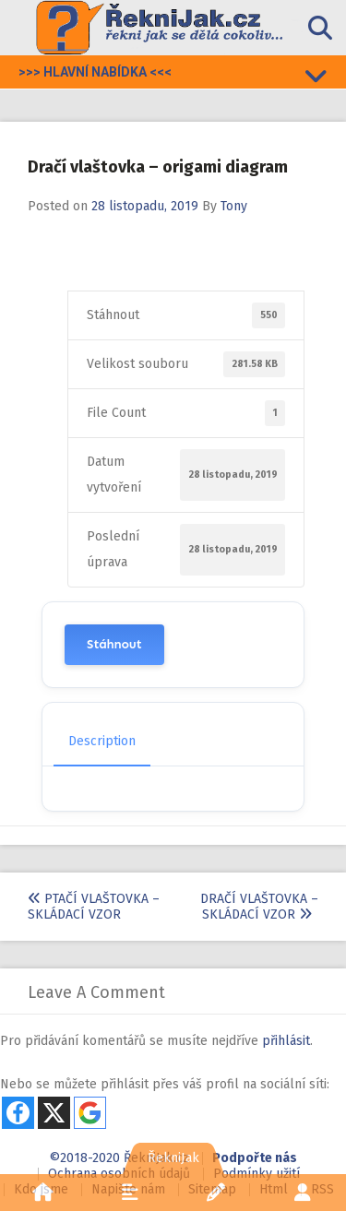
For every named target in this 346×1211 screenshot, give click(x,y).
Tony (234, 206)
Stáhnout (114, 644)
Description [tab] (102, 741)
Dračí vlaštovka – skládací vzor (259, 906)
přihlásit (286, 1041)
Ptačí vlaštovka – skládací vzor (94, 906)
